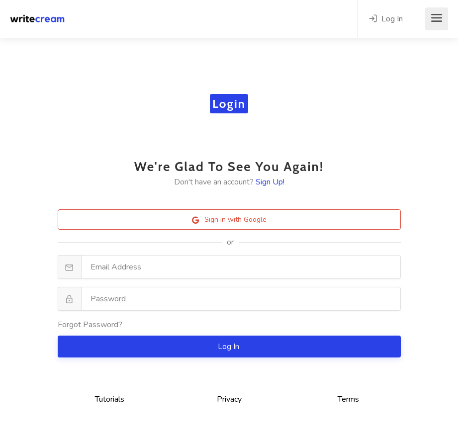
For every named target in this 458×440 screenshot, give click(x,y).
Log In (229, 346)
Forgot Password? (90, 324)
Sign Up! (270, 181)
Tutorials (109, 399)
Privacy (229, 399)
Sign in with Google (229, 219)
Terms (348, 399)
